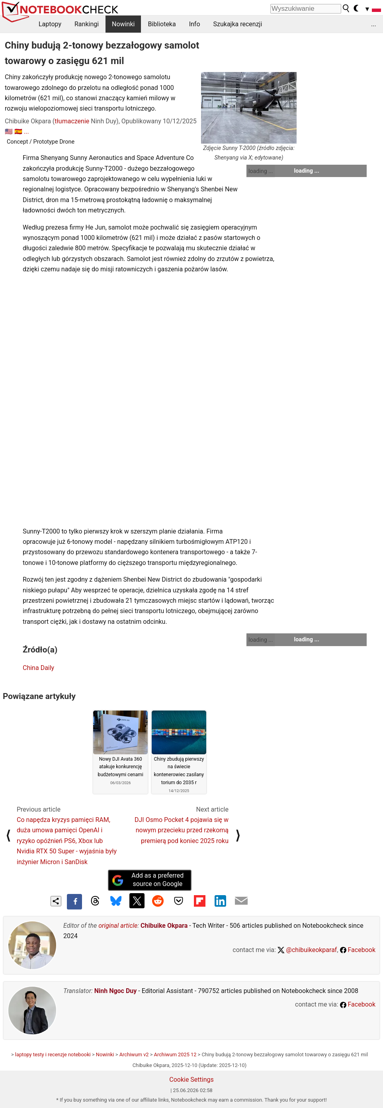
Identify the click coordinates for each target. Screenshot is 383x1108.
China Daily (38, 668)
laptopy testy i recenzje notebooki (53, 1054)
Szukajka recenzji (237, 24)
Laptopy (50, 24)
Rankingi (86, 24)
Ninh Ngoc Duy (115, 991)
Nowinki (123, 24)
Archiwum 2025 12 (175, 1054)
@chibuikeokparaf (307, 950)
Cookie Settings (191, 1079)
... (373, 24)
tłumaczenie (72, 121)
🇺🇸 (9, 131)
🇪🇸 (18, 131)
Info (194, 24)
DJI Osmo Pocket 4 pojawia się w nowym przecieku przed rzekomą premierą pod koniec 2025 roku (182, 830)
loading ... (260, 171)
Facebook (357, 950)
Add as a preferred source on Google (148, 880)
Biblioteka (162, 24)
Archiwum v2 (134, 1054)
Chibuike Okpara (164, 925)
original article (117, 925)
